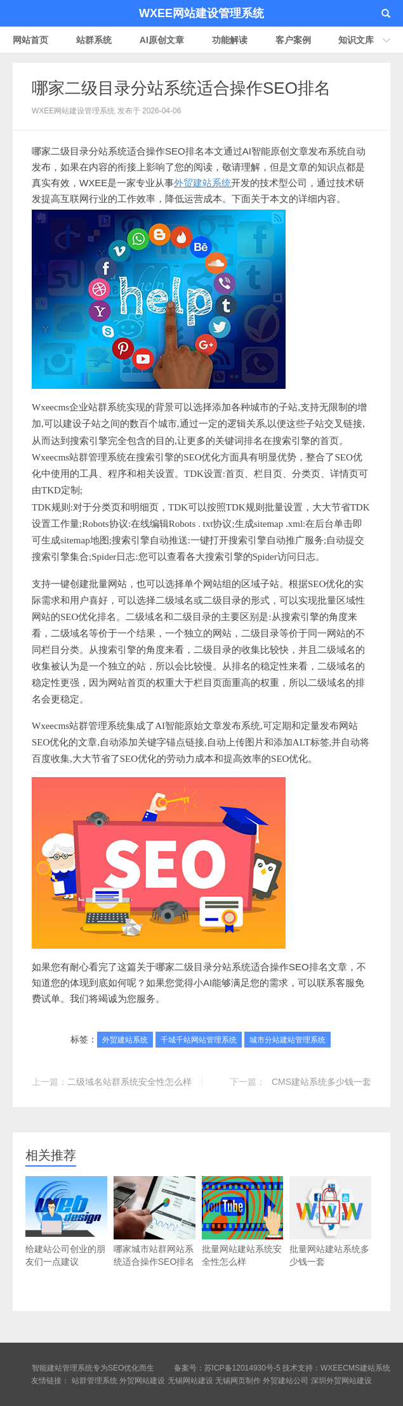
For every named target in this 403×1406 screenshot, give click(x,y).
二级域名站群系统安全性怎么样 (129, 1082)
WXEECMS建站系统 (355, 1368)
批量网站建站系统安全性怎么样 (243, 1221)
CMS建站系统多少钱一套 (321, 1082)
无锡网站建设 (190, 1380)
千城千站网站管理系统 (199, 1040)
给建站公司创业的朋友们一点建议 (66, 1221)
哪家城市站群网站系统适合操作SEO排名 (154, 1221)
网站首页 (30, 40)
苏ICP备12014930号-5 (242, 1368)
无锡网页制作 (238, 1380)
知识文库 (356, 40)
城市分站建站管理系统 (287, 1040)
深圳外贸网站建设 (341, 1380)
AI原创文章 (162, 40)
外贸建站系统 (202, 182)
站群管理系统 (94, 1380)
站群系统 (94, 40)
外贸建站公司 (285, 1380)
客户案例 (293, 40)
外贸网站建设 (142, 1380)
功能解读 (230, 40)
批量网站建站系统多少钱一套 (330, 1221)
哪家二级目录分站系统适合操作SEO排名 (181, 88)
